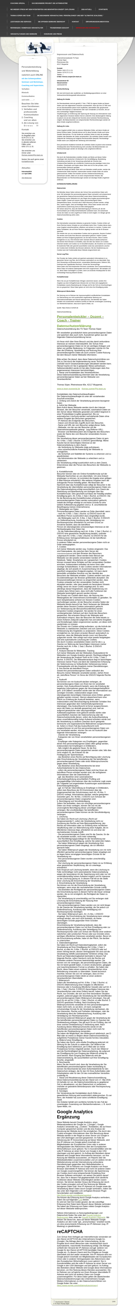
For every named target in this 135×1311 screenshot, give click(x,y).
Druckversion (58, 1301)
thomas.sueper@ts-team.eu (32, 155)
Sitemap (66, 1301)
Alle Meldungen (27, 178)
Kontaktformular (28, 161)
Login (113, 1301)
